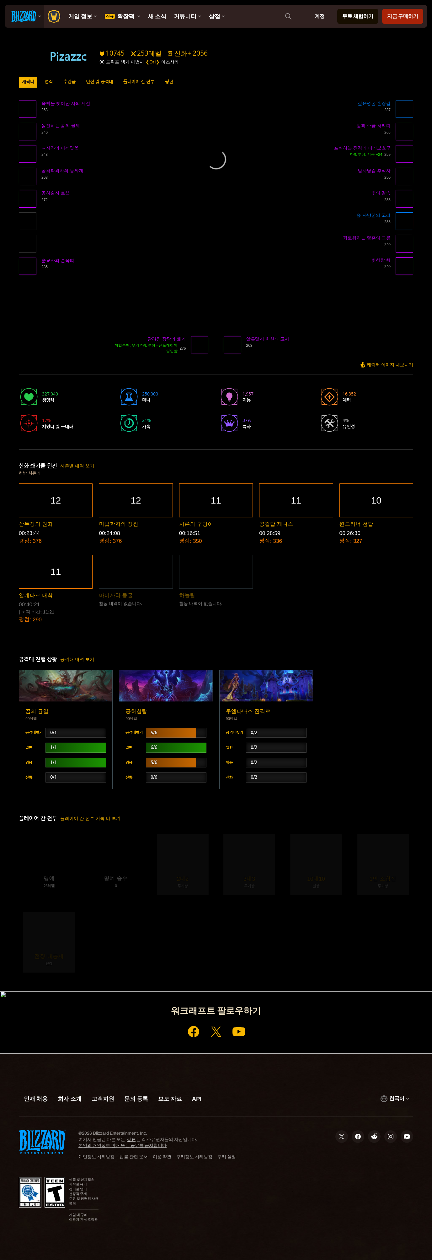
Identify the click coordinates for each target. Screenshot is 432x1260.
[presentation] (24, 16)
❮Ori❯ (153, 62)
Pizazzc (68, 56)
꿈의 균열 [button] (37, 711)
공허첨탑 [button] (136, 711)
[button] (188, 53)
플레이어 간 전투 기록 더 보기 (90, 818)
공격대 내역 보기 (77, 659)
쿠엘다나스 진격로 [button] (248, 711)
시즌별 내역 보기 (77, 466)
